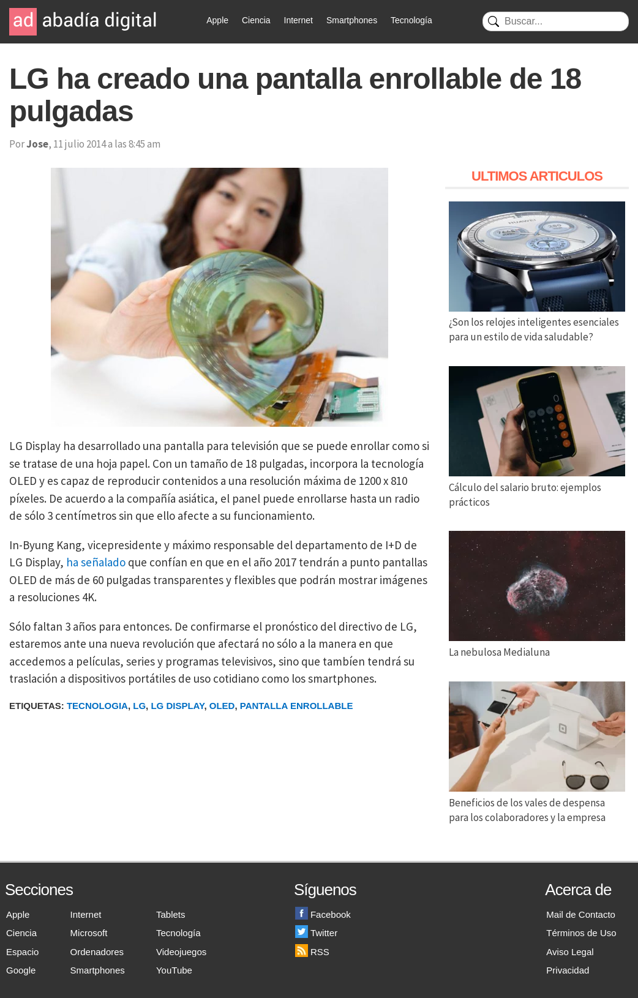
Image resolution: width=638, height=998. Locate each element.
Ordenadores (97, 952)
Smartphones (351, 20)
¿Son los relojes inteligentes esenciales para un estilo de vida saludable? (537, 322)
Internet (298, 20)
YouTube (174, 970)
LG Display (177, 705)
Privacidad (567, 970)
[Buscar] (555, 21)
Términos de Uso (581, 933)
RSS (312, 952)
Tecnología (411, 20)
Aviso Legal (569, 952)
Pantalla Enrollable (296, 705)
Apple (217, 20)
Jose (37, 144)
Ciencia (256, 20)
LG (139, 705)
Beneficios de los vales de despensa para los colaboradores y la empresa (537, 802)
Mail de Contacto (580, 914)
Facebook (323, 914)
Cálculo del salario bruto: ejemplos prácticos (537, 487)
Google (21, 970)
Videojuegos (181, 952)
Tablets (171, 914)
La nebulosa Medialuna (537, 645)
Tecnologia (97, 705)
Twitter (316, 933)
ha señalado (96, 562)
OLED (222, 705)
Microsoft (89, 933)
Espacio (22, 952)
